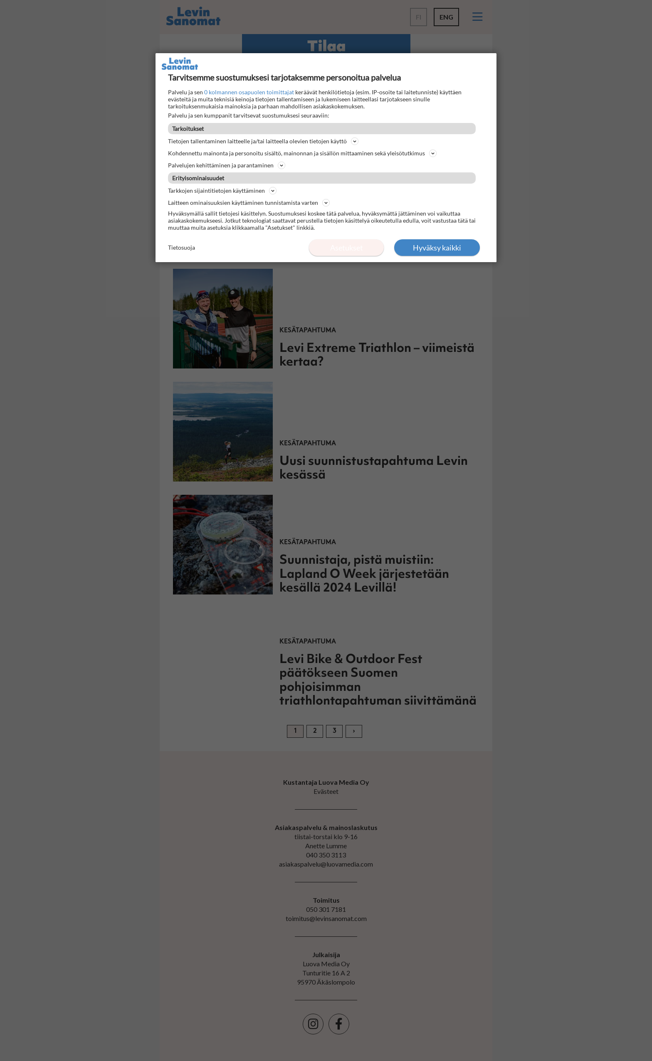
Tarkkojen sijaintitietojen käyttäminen (222, 190)
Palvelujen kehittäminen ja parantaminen (226, 165)
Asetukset (346, 247)
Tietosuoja (181, 247)
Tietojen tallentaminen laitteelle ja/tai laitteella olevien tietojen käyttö (263, 141)
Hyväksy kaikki (437, 247)
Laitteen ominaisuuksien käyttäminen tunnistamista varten (249, 202)
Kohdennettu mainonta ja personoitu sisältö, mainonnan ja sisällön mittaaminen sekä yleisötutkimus (302, 153)
